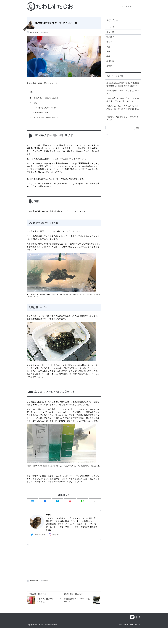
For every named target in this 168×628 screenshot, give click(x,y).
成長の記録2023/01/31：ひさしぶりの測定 (122, 92)
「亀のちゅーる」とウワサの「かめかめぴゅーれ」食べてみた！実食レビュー (122, 109)
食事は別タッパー (41, 113)
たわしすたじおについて (128, 6)
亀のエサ (110, 37)
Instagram (52, 534)
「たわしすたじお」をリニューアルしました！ (122, 118)
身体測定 (110, 61)
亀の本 (109, 42)
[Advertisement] (45, 561)
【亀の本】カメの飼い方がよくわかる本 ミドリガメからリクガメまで (122, 99)
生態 (108, 56)
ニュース (110, 32)
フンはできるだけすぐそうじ (46, 108)
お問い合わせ (123, 624)
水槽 (108, 52)
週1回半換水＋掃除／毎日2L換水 (46, 98)
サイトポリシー (135, 624)
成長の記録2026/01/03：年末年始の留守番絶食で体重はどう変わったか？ (122, 84)
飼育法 (45, 32)
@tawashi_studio (37, 534)
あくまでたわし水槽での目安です (46, 117)
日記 (108, 47)
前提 (35, 103)
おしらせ (110, 27)
